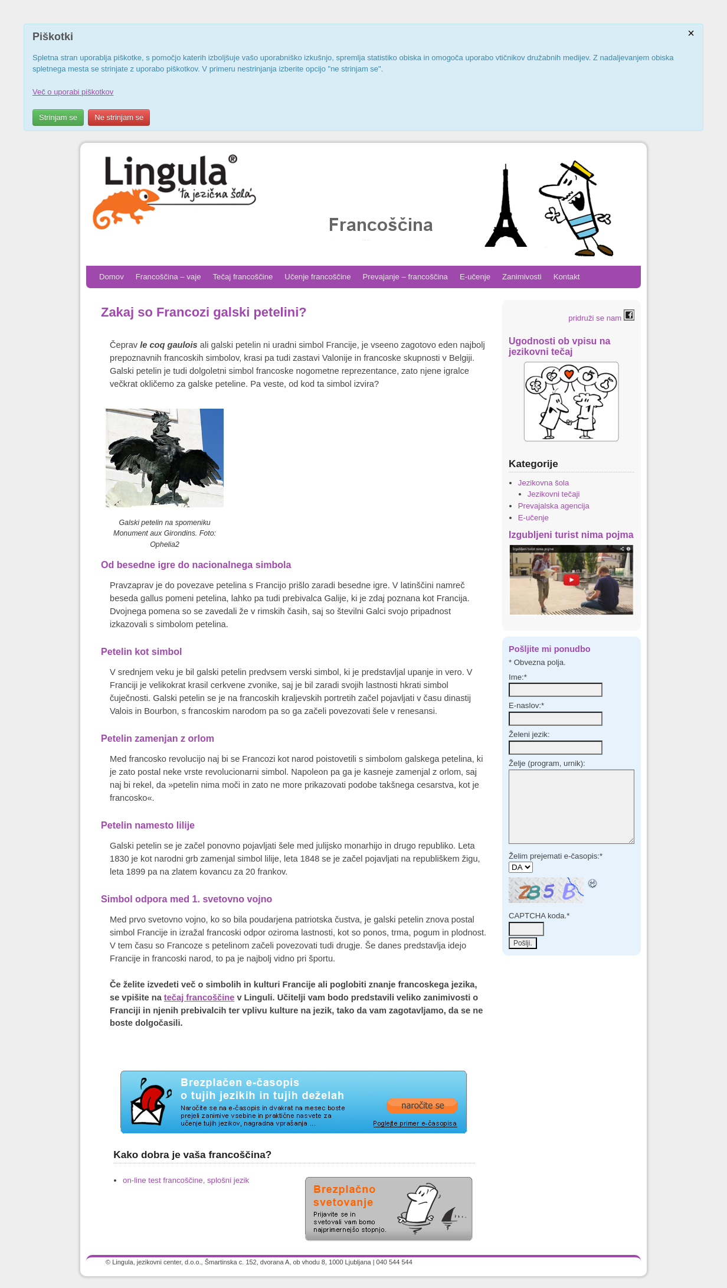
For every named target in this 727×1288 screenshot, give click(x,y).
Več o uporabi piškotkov (72, 91)
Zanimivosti (522, 276)
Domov (111, 276)
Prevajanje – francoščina (405, 276)
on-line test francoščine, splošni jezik (186, 1180)
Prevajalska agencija (554, 505)
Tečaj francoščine (242, 276)
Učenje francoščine (317, 276)
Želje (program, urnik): (547, 763)
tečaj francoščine (199, 997)
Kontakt (567, 276)
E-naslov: (526, 705)
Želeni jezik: (529, 734)
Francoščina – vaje (168, 276)
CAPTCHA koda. (539, 915)
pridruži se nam (601, 318)
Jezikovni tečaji (554, 494)
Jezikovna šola (543, 482)
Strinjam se (58, 117)
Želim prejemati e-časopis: (555, 856)
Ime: (518, 677)
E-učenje (475, 276)
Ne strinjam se (118, 117)
